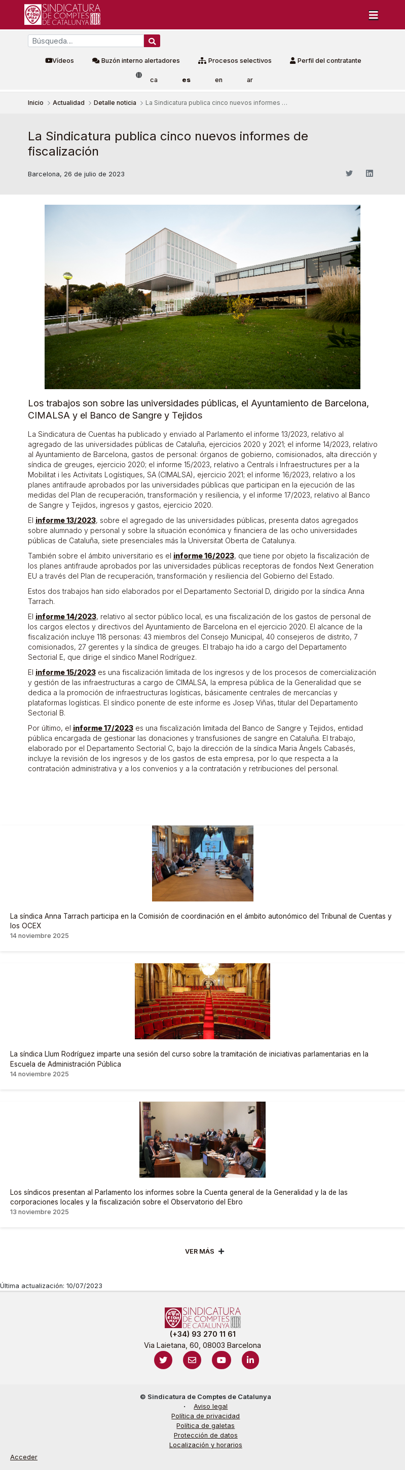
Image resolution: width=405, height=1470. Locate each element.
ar (250, 80)
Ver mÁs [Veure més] (199, 1251)
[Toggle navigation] (373, 15)
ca (154, 80)
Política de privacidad (205, 1416)
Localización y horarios (205, 1445)
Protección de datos (206, 1435)
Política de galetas (205, 1425)
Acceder (24, 1457)
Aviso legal (211, 1406)
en (219, 80)
